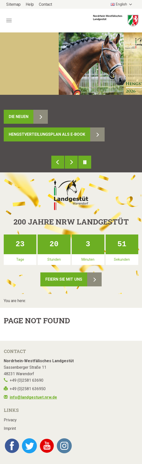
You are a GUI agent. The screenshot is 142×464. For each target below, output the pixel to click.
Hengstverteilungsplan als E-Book (47, 134)
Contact (45, 4)
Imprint (10, 428)
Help (30, 4)
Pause (84, 162)
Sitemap (13, 4)
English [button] (119, 4)
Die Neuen (18, 116)
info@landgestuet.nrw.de (33, 397)
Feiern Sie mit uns (63, 279)
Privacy (10, 420)
